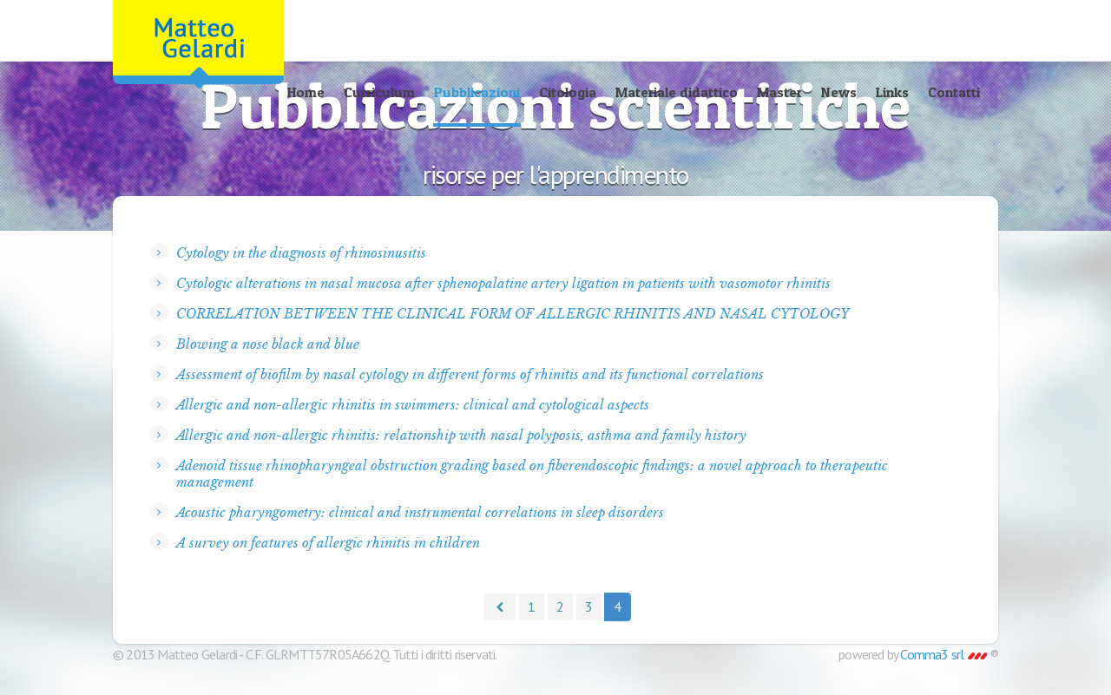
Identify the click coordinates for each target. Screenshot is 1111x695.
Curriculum (379, 92)
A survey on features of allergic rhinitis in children (328, 542)
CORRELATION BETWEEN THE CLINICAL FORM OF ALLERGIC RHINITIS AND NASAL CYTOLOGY (512, 313)
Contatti (954, 92)
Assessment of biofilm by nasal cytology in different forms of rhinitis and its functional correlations (470, 374)
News (839, 92)
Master (779, 92)
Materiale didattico (676, 92)
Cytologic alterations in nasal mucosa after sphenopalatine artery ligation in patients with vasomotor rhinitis (503, 283)
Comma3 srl (943, 654)
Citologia (567, 92)
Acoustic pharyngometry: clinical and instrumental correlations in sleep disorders (420, 512)
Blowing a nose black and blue (267, 344)
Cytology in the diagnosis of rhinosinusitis (301, 253)
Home (306, 92)
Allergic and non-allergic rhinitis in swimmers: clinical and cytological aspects (412, 405)
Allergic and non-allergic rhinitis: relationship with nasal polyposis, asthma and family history (461, 435)
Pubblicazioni (477, 92)
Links (892, 92)
